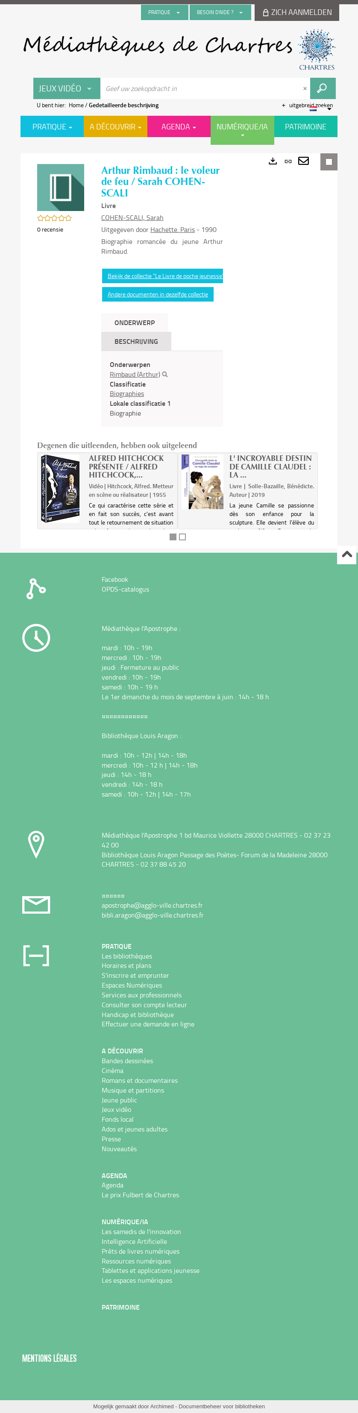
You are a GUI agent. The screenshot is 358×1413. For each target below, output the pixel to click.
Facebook (115, 579)
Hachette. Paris (172, 229)
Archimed (162, 1406)
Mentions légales (49, 1358)
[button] (60, 187)
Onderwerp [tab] (134, 322)
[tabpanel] (162, 389)
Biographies (127, 393)
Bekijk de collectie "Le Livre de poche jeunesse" (166, 276)
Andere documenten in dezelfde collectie (158, 294)
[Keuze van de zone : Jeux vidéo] (67, 88)
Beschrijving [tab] (136, 341)
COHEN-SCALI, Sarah (132, 217)
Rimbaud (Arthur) (135, 374)
